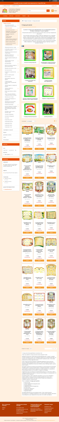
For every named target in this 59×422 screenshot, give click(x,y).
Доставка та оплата (7, 134)
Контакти (17, 15)
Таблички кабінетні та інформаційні (9, 89)
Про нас (11, 15)
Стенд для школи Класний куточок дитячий (39, 223)
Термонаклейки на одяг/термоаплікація (9, 61)
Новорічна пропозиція (9, 104)
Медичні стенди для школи (48, 98)
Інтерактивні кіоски (8, 123)
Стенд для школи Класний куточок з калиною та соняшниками (27, 139)
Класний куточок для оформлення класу (27, 278)
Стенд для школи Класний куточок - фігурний (51, 278)
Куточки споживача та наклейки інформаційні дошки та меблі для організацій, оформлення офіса (11, 108)
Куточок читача (8, 76)
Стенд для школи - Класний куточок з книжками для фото (27, 250)
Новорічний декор (47, 411)
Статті (4, 137)
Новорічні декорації (48, 409)
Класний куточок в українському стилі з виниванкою (39, 195)
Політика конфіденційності (50, 420)
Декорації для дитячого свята (10, 68)
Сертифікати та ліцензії (8, 129)
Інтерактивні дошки (8, 119)
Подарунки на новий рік (48, 408)
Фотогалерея (6, 139)
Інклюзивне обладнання (9, 116)
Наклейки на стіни (47, 406)
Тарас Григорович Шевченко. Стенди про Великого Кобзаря (10, 95)
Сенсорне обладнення (9, 114)
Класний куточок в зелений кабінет (51, 223)
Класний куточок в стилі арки (27, 305)
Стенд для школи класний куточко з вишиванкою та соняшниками (39, 333)
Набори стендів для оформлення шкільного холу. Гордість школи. (30, 99)
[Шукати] (48, 11)
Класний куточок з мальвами (51, 166)
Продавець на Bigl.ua (29, 419)
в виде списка (56, 121)
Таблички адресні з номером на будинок (11, 86)
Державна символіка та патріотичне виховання (9, 55)
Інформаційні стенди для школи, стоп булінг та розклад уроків (48, 63)
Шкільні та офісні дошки (9, 74)
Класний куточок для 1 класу (39, 278)
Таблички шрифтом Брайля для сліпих (11, 58)
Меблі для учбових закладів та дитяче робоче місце (11, 66)
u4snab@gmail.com (8, 189)
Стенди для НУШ (19, 413)
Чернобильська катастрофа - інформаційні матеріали (10, 102)
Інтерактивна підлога (9, 121)
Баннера (46, 412)
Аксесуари (7, 117)
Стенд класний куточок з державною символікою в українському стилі (27, 167)
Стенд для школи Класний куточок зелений (39, 138)
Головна (5, 15)
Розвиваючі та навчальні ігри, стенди (10, 72)
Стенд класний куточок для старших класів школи (39, 251)
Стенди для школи (8, 27)
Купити (27, 148)
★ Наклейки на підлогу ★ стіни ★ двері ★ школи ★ (11, 50)
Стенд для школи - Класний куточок (51, 138)
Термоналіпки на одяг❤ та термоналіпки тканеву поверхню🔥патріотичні (36, 410)
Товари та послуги (27, 20)
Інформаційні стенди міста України (10, 79)
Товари (24, 15)
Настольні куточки (8, 70)
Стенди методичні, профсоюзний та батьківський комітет (10, 82)
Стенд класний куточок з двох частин (51, 250)
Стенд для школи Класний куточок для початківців (39, 166)
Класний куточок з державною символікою (51, 305)
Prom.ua (35, 418)
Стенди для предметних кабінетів (30, 81)
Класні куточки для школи (30, 62)
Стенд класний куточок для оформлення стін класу (27, 333)
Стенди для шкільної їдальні (30, 116)
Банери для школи (48, 116)
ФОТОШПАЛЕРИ (8, 63)
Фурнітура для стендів (9, 96)
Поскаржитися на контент (41, 420)
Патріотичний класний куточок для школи (51, 195)
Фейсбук (3, 407)
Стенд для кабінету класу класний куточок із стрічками (51, 333)
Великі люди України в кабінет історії (10, 92)
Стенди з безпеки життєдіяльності (48, 81)
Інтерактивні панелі (8, 125)
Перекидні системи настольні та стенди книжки (11, 52)
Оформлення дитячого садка (10, 47)
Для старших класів (20, 407)
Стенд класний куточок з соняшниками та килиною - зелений (27, 196)
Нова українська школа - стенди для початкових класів (10, 26)
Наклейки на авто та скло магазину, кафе (10, 112)
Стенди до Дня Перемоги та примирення (10, 99)
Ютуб (3, 409)
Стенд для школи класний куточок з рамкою (39, 305)
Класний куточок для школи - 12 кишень (27, 223)
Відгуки (4, 132)
